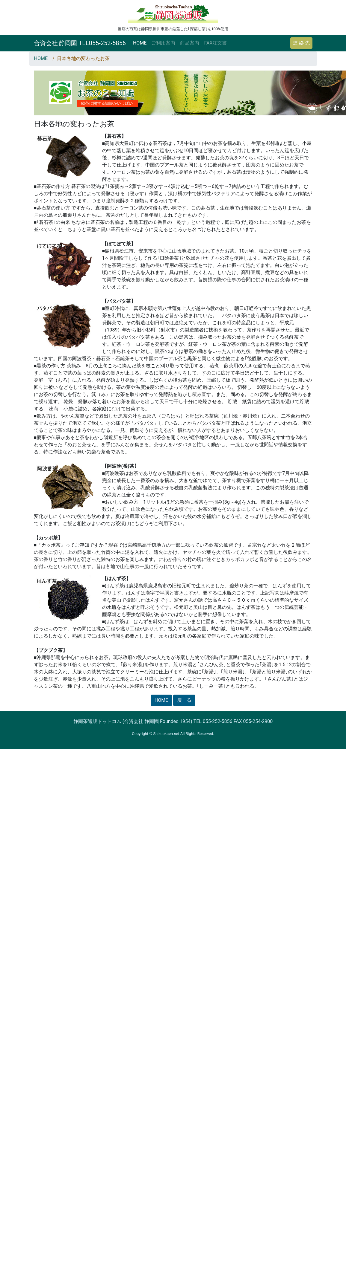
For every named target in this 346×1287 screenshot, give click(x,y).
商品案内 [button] (189, 43)
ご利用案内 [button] (163, 43)
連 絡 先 (301, 43)
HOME (139, 43)
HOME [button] (161, 700)
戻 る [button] (184, 700)
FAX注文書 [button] (215, 43)
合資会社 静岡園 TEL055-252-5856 (80, 43)
